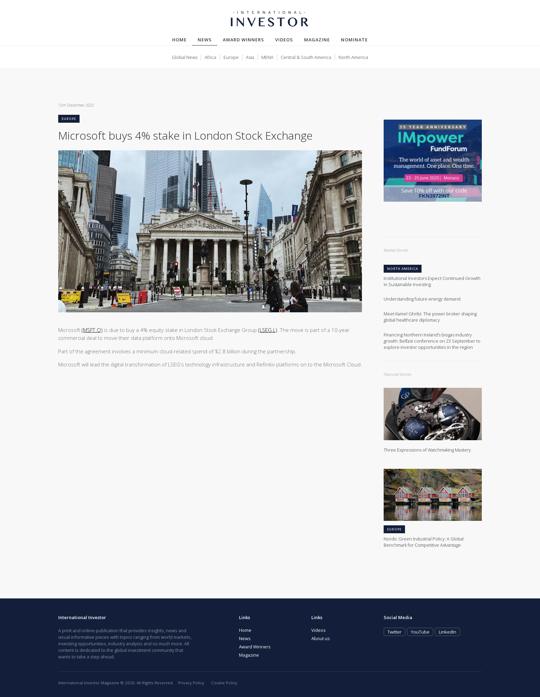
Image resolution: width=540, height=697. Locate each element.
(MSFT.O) (92, 329)
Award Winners (243, 40)
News (207, 39)
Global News (184, 57)
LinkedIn (447, 632)
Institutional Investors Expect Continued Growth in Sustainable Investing (432, 281)
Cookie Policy (224, 682)
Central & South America (306, 57)
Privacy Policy (191, 682)
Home (179, 40)
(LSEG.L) (267, 329)
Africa (210, 57)
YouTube (420, 632)
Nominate (354, 40)
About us (320, 638)
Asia (250, 57)
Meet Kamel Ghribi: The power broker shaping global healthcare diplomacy (430, 317)
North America (353, 57)
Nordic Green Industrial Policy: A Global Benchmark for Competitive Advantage (424, 542)
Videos (284, 40)
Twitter (394, 632)
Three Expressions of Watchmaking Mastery (427, 450)
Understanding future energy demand (422, 299)
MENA (267, 57)
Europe (231, 57)
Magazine (317, 40)
